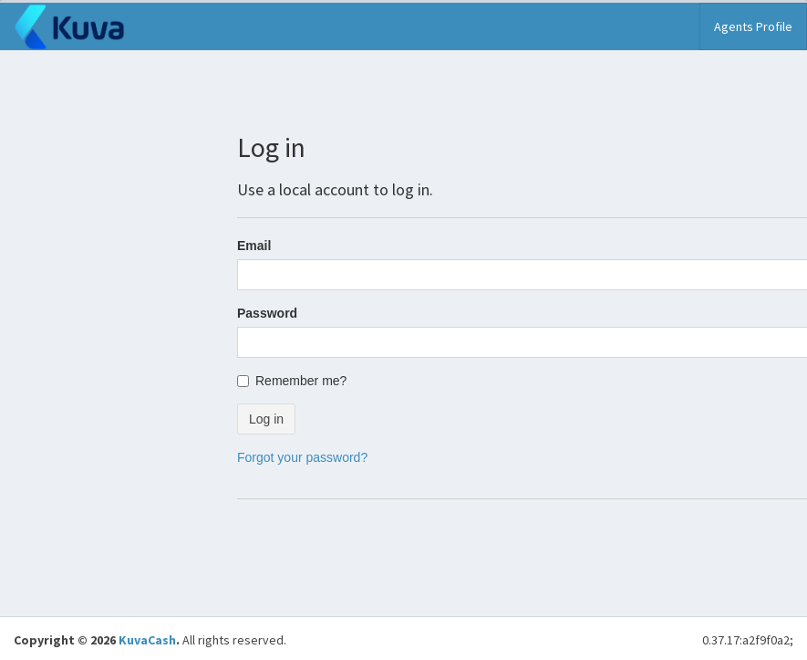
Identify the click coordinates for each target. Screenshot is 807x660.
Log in (266, 419)
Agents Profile (753, 26)
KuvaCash (147, 640)
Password (267, 313)
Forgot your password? (302, 457)
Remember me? (292, 380)
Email (254, 245)
